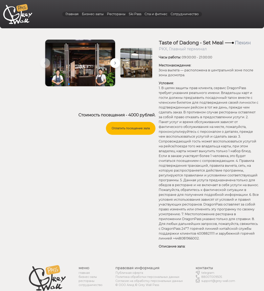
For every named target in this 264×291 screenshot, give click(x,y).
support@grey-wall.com (218, 281)
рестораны (86, 281)
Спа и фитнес (156, 14)
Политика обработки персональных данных (147, 277)
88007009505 (211, 277)
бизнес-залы (88, 277)
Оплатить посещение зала (131, 128)
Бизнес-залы (93, 14)
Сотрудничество (185, 14)
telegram (207, 273)
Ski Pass (135, 14)
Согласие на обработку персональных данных (149, 281)
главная (84, 273)
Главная (72, 14)
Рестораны (116, 14)
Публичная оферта (129, 273)
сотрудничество (90, 285)
